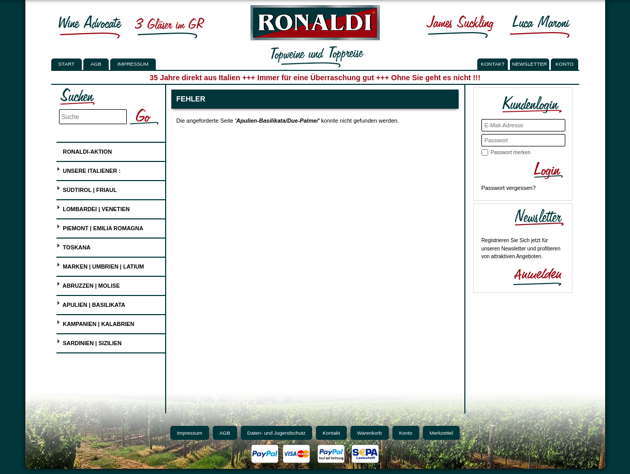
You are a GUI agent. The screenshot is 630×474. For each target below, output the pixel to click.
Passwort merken (511, 152)
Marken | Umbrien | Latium (100, 265)
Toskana (73, 246)
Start (66, 64)
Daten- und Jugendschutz (276, 433)
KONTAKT (493, 64)
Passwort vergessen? (508, 188)
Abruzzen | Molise (88, 284)
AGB (96, 64)
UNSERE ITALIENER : (88, 169)
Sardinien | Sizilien (89, 341)
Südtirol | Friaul (86, 188)
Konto (406, 433)
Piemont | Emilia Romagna (99, 227)
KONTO (564, 64)
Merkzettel (441, 433)
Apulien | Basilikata (90, 303)
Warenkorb (369, 433)
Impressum (133, 64)
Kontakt (331, 433)
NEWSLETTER (529, 64)
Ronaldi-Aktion (84, 150)
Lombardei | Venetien (92, 207)
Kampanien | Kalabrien (95, 322)
